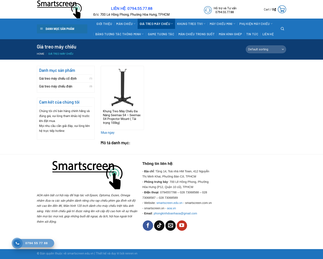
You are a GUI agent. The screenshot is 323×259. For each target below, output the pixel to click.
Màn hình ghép (230, 34)
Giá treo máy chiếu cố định (58, 78)
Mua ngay (108, 133)
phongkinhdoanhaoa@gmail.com (175, 213)
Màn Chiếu (125, 24)
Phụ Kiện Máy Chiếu (256, 24)
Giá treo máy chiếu (156, 24)
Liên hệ (268, 34)
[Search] (282, 29)
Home (40, 53)
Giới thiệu (104, 24)
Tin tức (252, 34)
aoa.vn (171, 208)
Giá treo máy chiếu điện (55, 86)
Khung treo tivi (191, 24)
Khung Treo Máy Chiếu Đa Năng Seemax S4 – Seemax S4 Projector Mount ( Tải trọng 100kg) (121, 117)
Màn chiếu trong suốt (196, 34)
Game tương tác (161, 34)
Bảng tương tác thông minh (119, 34)
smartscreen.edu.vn (169, 203)
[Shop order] (266, 49)
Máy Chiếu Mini (222, 24)
